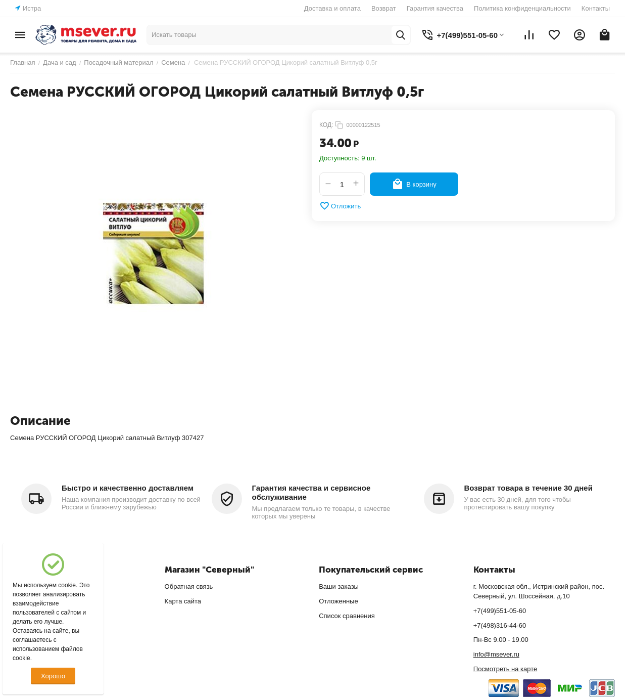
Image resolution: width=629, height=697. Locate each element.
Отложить (340, 206)
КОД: (326, 124)
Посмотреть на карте (505, 669)
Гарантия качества (435, 8)
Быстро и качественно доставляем (127, 488)
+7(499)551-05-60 (499, 611)
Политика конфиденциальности (522, 8)
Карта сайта (183, 601)
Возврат (383, 8)
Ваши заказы (339, 586)
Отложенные (338, 601)
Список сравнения (347, 616)
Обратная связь (189, 586)
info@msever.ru (496, 654)
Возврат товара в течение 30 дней (528, 488)
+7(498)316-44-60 (499, 625)
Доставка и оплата (332, 8)
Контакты (596, 8)
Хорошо (53, 676)
